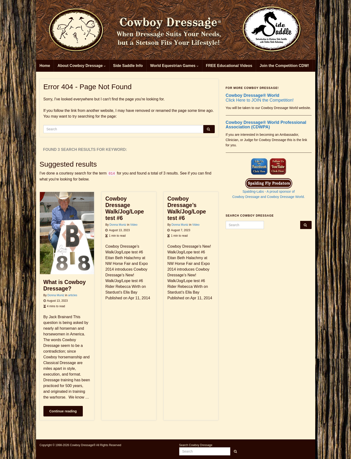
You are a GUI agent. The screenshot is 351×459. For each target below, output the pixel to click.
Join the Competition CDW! (284, 66)
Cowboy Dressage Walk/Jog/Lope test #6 (124, 208)
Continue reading (63, 411)
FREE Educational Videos (229, 66)
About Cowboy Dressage (82, 66)
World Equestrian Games (174, 66)
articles (72, 295)
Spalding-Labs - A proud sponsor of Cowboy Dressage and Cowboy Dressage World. (268, 190)
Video (133, 224)
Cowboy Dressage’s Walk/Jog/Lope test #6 (186, 208)
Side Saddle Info (128, 66)
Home (45, 66)
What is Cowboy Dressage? (64, 285)
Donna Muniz (55, 295)
